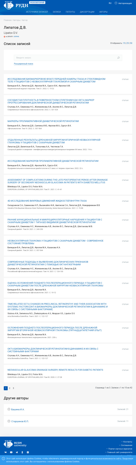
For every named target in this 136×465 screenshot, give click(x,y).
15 (124, 48)
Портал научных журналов (120, 449)
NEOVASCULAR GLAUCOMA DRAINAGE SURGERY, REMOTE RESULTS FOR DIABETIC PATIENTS (55, 375)
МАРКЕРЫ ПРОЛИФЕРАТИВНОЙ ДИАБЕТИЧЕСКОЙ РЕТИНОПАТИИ (43, 126)
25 (127, 48)
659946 (16, 41)
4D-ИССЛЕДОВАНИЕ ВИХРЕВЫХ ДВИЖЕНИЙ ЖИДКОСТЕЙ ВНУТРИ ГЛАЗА (47, 206)
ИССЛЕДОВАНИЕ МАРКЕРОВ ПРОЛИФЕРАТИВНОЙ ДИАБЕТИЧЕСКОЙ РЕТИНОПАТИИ (53, 166)
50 (131, 48)
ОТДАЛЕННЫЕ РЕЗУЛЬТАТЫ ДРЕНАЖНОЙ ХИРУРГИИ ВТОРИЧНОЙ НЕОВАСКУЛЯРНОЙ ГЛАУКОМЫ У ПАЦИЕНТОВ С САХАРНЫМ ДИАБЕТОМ (54, 146)
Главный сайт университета (119, 452)
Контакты (127, 442)
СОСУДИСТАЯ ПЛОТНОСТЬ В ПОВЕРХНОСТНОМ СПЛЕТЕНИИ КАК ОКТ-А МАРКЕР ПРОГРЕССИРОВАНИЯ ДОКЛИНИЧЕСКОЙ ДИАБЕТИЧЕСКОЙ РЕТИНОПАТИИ (51, 106)
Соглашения (126, 445)
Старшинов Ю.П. (20, 426)
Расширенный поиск (23, 69)
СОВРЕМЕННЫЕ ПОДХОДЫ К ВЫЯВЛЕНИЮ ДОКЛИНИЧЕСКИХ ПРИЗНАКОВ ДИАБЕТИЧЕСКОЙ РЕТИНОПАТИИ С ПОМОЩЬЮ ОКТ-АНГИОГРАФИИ (48, 268)
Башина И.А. (18, 414)
